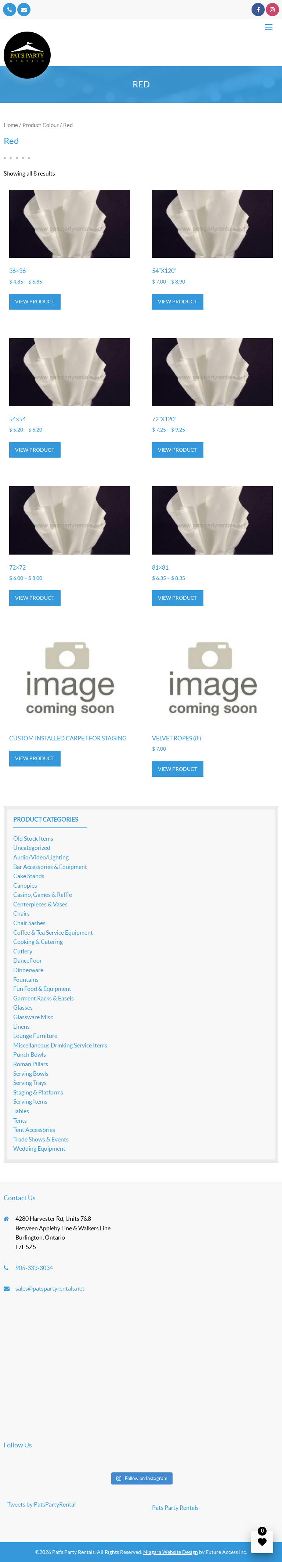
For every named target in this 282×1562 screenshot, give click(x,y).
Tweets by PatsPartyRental (41, 1504)
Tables (21, 1111)
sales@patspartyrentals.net (49, 1288)
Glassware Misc (33, 1017)
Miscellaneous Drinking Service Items (60, 1045)
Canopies (25, 885)
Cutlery (22, 951)
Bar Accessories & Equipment (50, 866)
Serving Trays (30, 1082)
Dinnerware (28, 970)
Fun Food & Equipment (42, 988)
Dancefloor (27, 960)
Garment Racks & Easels (43, 998)
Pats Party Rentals (175, 1507)
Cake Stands (28, 876)
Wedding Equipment (39, 1148)
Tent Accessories (34, 1129)
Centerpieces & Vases (40, 904)
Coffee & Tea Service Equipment (53, 932)
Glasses (23, 1007)
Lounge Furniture (35, 1035)
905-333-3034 (34, 1268)
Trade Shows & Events (41, 1139)
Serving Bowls (30, 1073)
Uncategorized (31, 847)
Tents (20, 1120)
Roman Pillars (30, 1064)
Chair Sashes (29, 923)
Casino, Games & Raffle (42, 894)
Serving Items (30, 1101)
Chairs (21, 913)
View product (34, 301)
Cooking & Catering (38, 941)
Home (11, 125)
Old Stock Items (33, 838)
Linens (21, 1026)
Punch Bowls (29, 1054)
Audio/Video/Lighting (41, 857)
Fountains (26, 979)
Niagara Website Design (170, 1552)
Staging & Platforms (38, 1092)
